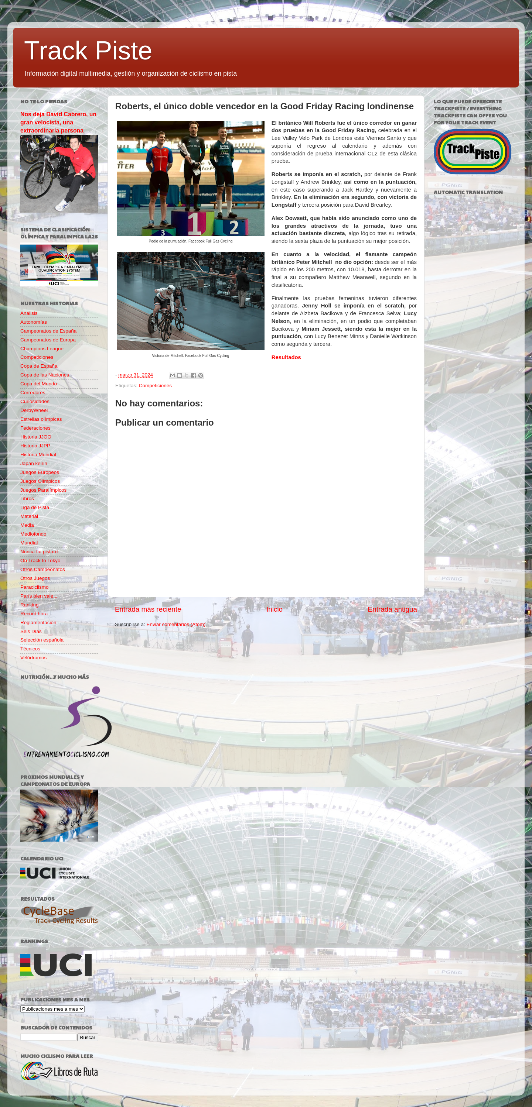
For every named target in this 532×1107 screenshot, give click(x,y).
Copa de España (39, 366)
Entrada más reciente (148, 609)
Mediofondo (33, 534)
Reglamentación (38, 622)
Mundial (29, 543)
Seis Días (31, 631)
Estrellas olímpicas (41, 419)
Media (27, 525)
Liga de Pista (34, 507)
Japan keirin (33, 463)
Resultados (286, 357)
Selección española (42, 640)
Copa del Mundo (38, 383)
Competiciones (155, 385)
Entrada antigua (392, 609)
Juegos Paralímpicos (43, 490)
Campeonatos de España (48, 331)
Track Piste (88, 50)
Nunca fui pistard (39, 551)
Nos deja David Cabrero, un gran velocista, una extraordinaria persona (58, 122)
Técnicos (30, 649)
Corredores (32, 392)
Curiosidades (35, 401)
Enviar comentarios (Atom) (176, 624)
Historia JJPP (35, 445)
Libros (27, 498)
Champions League (42, 348)
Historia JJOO (35, 437)
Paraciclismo (34, 587)
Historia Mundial (38, 454)
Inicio (274, 609)
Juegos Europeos (39, 472)
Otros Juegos (35, 578)
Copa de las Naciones (44, 375)
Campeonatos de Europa (48, 340)
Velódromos (33, 657)
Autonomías (33, 322)
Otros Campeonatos (42, 569)
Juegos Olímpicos (40, 481)
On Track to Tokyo (40, 560)
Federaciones (35, 428)
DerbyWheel (34, 410)
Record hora (34, 613)
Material (29, 516)
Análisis (29, 313)
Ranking (29, 605)
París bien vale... (39, 596)
